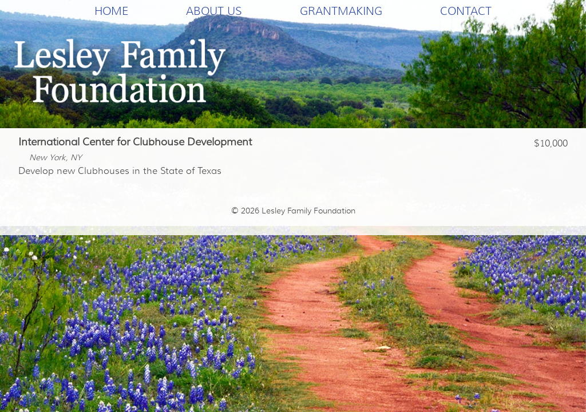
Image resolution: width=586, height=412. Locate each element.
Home (111, 11)
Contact (466, 11)
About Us (214, 11)
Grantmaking (341, 11)
